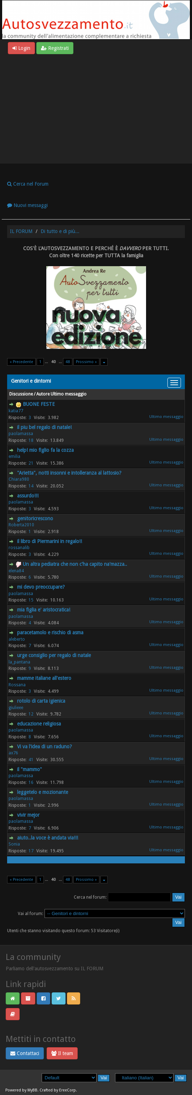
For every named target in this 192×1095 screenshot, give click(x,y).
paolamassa (21, 433)
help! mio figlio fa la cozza (45, 450)
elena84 (16, 570)
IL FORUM (21, 231)
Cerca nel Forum (27, 184)
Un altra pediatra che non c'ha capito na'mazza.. (75, 564)
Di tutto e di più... (60, 231)
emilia (14, 456)
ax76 (13, 752)
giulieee (16, 707)
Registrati (55, 48)
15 (30, 600)
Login (21, 48)
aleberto (17, 639)
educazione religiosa (39, 724)
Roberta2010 (21, 524)
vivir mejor (28, 815)
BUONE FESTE (39, 404)
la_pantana (19, 662)
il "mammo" (29, 769)
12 (30, 714)
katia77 (16, 410)
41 (30, 759)
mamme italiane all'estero (44, 678)
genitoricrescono (35, 518)
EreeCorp (67, 1090)
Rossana (17, 684)
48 (68, 362)
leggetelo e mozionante (42, 792)
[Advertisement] (96, 107)
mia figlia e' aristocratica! (43, 610)
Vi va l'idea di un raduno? (44, 746)
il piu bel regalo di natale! (44, 427)
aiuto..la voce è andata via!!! (47, 838)
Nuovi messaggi (27, 205)
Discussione (21, 394)
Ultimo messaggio (69, 394)
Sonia (14, 844)
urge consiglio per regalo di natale (54, 655)
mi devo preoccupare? (41, 587)
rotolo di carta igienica (41, 701)
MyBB (32, 1090)
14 (30, 486)
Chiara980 (19, 479)
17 (30, 850)
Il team (62, 1053)
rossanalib (19, 547)
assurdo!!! (27, 496)
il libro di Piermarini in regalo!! (49, 541)
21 (30, 463)
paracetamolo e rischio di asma (50, 632)
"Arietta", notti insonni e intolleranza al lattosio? (69, 473)
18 (30, 440)
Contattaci (24, 1053)
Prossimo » (86, 362)
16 (30, 782)
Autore (43, 394)
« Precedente (21, 362)
